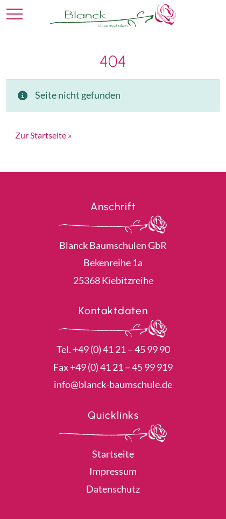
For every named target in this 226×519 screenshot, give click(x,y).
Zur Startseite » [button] (43, 135)
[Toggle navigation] (14, 14)
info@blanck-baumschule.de (113, 384)
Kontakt (211, 15)
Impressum (113, 471)
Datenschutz (113, 489)
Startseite (113, 454)
